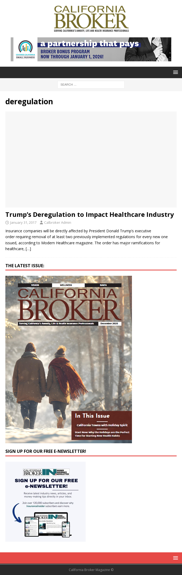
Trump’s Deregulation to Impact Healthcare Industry (89, 214)
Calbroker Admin (57, 222)
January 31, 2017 (23, 222)
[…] (28, 248)
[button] (175, 72)
